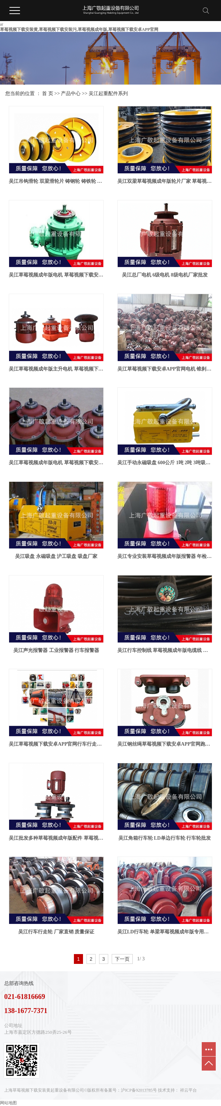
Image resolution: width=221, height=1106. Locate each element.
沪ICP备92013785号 (139, 1090)
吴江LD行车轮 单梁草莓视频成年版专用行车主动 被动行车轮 (164, 931)
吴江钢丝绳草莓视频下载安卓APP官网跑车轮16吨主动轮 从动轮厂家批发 (164, 744)
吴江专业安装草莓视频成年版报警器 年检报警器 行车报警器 (164, 556)
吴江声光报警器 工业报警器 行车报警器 (56, 650)
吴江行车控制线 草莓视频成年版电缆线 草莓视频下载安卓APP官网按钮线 (164, 650)
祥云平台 (188, 1090)
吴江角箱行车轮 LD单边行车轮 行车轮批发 (164, 838)
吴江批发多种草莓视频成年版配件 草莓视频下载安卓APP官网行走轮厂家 (56, 838)
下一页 (122, 959)
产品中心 (71, 93)
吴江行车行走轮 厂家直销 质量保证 (56, 931)
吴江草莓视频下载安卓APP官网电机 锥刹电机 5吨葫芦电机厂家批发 (164, 369)
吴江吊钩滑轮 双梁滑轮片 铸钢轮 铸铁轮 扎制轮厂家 (56, 181)
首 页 (47, 93)
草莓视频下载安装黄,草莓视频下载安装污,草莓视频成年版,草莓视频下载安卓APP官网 (79, 29)
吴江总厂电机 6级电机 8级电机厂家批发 (165, 275)
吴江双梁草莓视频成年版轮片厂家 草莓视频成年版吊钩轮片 (164, 181)
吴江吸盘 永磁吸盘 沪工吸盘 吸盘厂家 (56, 556)
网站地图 (8, 1102)
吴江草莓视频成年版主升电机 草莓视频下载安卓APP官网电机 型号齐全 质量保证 (56, 369)
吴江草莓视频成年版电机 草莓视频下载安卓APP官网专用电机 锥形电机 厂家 (56, 462)
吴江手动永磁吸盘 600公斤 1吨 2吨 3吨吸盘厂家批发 (164, 462)
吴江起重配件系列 (108, 93)
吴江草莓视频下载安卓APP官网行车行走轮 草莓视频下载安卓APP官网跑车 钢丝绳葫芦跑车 (56, 744)
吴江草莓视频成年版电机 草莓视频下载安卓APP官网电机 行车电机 (56, 275)
